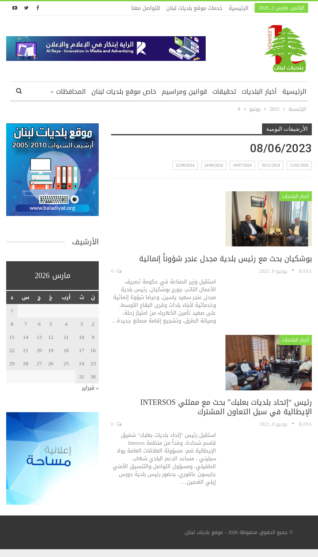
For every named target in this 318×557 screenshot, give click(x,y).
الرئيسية (238, 8)
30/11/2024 (271, 165)
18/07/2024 (242, 165)
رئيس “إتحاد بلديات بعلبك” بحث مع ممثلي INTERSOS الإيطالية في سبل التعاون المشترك (226, 407)
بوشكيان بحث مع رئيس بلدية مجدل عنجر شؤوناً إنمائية (225, 259)
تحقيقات (224, 91)
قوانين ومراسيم (184, 91)
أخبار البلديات (259, 91)
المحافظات (71, 91)
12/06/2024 (185, 165)
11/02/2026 (299, 165)
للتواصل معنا (145, 8)
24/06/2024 (213, 165)
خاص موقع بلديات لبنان (123, 91)
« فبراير (90, 388)
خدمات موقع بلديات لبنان (194, 8)
